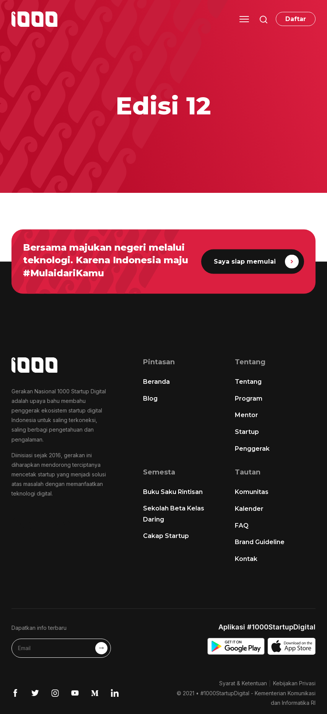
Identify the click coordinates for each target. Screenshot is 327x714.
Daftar (295, 19)
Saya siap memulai (256, 261)
